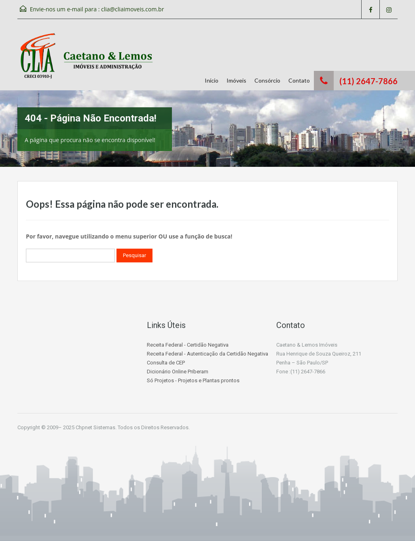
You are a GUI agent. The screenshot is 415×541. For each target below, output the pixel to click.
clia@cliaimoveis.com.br (132, 9)
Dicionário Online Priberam (177, 371)
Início (211, 80)
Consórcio (267, 80)
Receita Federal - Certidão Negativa (188, 345)
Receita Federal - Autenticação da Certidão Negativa (207, 354)
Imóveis (236, 80)
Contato (299, 80)
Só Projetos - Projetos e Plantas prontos (193, 380)
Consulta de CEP (166, 363)
